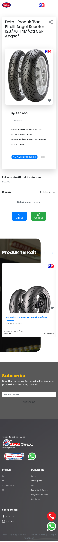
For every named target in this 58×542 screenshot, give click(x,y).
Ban (3, 476)
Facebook (8, 516)
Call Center (35, 499)
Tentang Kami (36, 481)
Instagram (8, 521)
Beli (43, 157)
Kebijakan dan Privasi (39, 494)
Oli (3, 490)
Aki (3, 481)
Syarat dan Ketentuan (40, 490)
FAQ (32, 485)
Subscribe (29, 402)
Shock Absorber (8, 485)
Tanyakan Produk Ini (24, 157)
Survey (33, 476)
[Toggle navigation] (52, 5)
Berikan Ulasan (47, 192)
